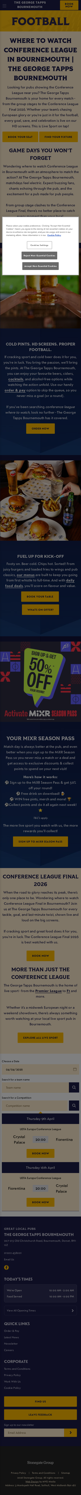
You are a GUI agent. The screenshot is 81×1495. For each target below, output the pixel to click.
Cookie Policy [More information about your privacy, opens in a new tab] (54, 235)
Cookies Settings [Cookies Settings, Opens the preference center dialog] (39, 245)
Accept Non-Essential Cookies (40, 265)
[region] (40, 246)
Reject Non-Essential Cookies (39, 255)
